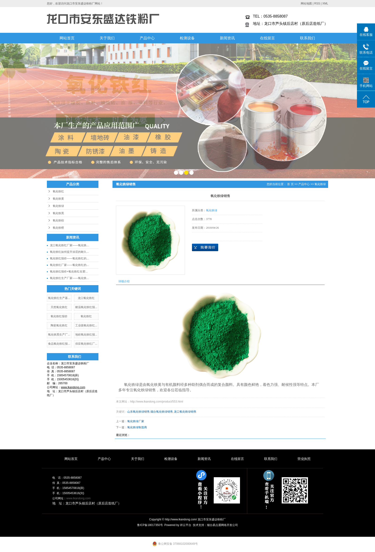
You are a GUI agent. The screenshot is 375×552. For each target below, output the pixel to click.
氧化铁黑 (58, 213)
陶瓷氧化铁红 (59, 325)
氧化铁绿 (58, 206)
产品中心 (147, 38)
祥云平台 (185, 525)
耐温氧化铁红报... (86, 307)
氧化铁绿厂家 (135, 421)
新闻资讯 (227, 38)
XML (325, 3)
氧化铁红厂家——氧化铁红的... (69, 265)
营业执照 (304, 459)
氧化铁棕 (58, 220)
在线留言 (267, 38)
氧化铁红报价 (59, 316)
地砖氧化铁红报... (86, 334)
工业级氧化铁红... (86, 325)
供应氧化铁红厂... (86, 343)
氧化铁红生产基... (59, 298)
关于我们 (107, 38)
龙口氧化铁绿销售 (185, 411)
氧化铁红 (58, 191)
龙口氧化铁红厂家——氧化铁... (69, 245)
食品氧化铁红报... (59, 343)
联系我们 (307, 38)
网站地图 (306, 3)
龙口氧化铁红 (86, 298)
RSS (317, 3)
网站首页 (67, 38)
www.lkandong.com (78, 498)
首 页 (290, 184)
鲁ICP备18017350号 (150, 525)
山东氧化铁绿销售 (138, 411)
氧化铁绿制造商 (137, 427)
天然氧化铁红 (59, 307)
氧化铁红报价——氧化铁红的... (69, 258)
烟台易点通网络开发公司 (222, 525)
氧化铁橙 (58, 227)
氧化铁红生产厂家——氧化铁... (69, 278)
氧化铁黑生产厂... (59, 334)
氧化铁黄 (58, 198)
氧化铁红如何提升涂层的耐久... (69, 252)
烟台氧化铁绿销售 (161, 411)
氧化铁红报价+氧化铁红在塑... (69, 271)
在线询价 (205, 247)
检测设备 (187, 38)
